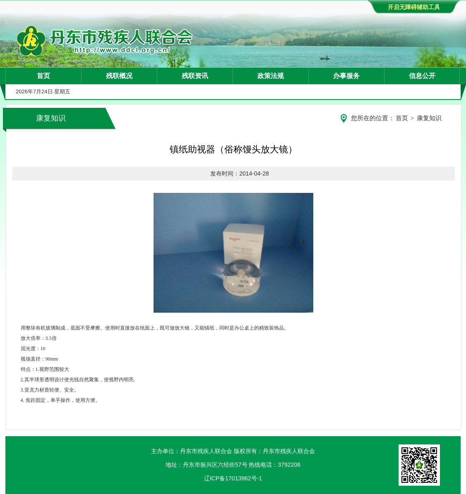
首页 (43, 75)
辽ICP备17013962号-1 (233, 478)
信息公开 (422, 75)
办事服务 (346, 75)
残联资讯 (195, 75)
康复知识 (429, 118)
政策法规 (270, 75)
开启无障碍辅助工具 (414, 7)
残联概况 (119, 75)
